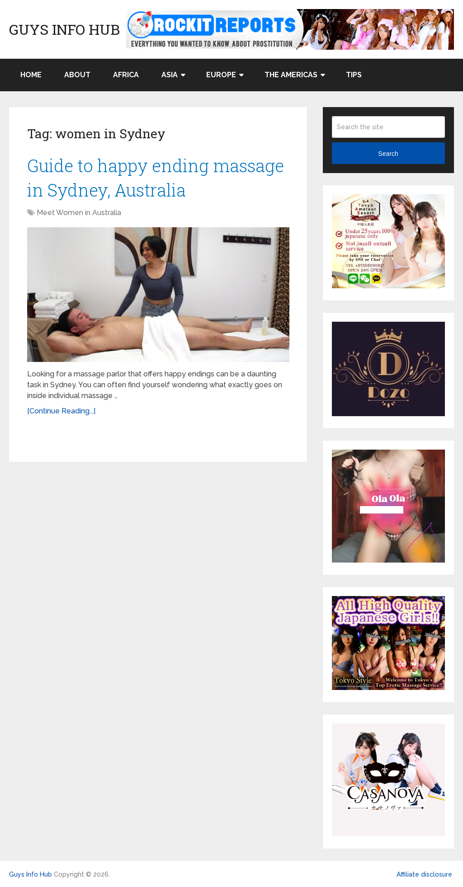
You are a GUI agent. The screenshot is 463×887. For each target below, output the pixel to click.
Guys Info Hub (64, 29)
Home (31, 74)
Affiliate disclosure (424, 874)
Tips (354, 74)
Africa (126, 74)
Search (388, 153)
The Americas (291, 74)
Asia (169, 74)
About (77, 74)
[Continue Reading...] (61, 411)
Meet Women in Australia (79, 212)
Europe (221, 74)
